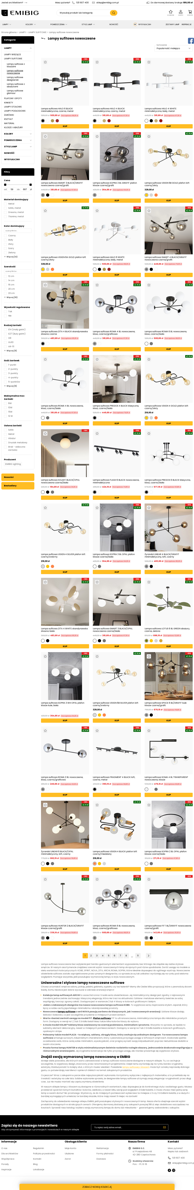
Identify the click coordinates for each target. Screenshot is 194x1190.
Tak (10, 311)
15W (10, 411)
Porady (5, 1164)
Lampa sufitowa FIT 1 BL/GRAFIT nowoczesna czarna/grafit (168, 927)
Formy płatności (104, 1153)
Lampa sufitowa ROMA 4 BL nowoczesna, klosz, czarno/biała (62, 407)
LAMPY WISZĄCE (12, 54)
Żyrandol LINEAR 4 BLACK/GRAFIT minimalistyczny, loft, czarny (162, 555)
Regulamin (38, 1148)
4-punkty (13, 377)
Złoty (10, 244)
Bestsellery (10, 485)
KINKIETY (8, 102)
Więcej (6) (12, 350)
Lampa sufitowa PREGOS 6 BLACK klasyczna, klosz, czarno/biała (168, 481)
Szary (11, 248)
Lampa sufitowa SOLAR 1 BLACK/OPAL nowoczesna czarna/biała (60, 481)
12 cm (11, 276)
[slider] (5, 185)
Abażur (12, 438)
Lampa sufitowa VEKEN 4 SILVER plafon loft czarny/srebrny (63, 555)
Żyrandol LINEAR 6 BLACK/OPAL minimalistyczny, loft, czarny (57, 852)
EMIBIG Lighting (13, 464)
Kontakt (37, 1158)
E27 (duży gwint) (17, 333)
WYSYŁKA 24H (142, 24)
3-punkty (13, 373)
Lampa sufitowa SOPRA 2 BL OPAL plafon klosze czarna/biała (166, 852)
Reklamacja (102, 1148)
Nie (9, 315)
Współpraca (7, 1158)
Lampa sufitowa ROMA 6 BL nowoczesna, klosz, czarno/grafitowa (114, 927)
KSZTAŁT (8, 119)
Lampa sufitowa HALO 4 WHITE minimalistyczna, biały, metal (160, 109)
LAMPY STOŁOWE (13, 106)
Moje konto (70, 1148)
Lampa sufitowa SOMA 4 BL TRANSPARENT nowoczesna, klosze (166, 778)
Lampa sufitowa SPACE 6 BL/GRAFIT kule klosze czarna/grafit (166, 704)
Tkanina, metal (16, 216)
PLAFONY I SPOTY (13, 98)
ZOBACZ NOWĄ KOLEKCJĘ (97, 1187)
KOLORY (29, 24)
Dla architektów (9, 1153)
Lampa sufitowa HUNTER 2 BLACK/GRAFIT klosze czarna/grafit (62, 927)
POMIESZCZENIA (57, 24)
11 (138, 955)
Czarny (12, 235)
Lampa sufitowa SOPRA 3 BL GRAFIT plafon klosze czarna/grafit (115, 184)
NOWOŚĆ (113, 24)
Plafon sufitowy (102, 1018)
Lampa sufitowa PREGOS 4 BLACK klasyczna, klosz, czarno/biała (116, 407)
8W (10, 403)
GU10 (10, 342)
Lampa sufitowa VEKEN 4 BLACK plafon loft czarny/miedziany (115, 852)
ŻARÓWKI (9, 114)
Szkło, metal (14, 208)
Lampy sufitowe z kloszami (16, 65)
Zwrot (68, 1158)
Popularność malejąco (168, 48)
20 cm (11, 288)
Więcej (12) (12, 256)
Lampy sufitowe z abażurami (16, 85)
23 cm (11, 293)
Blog (35, 1164)
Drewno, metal (16, 212)
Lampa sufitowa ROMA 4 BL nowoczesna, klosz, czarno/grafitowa (114, 332)
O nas (4, 1148)
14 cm (11, 280)
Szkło (11, 429)
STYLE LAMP (87, 24)
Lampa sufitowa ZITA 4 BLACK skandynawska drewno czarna (64, 332)
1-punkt (12, 364)
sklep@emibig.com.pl (107, 2)
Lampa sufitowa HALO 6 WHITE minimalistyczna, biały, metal (108, 258)
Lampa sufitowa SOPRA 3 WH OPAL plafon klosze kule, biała (62, 704)
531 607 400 (82, 2)
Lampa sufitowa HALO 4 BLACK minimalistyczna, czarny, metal (109, 109)
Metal (11, 203)
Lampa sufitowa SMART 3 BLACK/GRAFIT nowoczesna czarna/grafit (62, 184)
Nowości (9, 477)
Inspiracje (6, 1169)
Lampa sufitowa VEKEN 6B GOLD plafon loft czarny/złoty (167, 184)
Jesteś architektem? (12, 2)
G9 (9, 338)
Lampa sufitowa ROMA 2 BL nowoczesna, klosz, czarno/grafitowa (62, 778)
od (5, 189)
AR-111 (11, 346)
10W (10, 407)
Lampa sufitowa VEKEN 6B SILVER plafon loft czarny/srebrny (115, 704)
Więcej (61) (12, 297)
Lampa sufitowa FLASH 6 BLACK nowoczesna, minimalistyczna (116, 481)
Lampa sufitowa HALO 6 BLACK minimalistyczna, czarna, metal (57, 109)
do (18, 189)
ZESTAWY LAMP (172, 24)
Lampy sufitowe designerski (15, 78)
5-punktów (14, 381)
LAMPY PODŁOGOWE (15, 110)
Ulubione (69, 1153)
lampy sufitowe (66, 1011)
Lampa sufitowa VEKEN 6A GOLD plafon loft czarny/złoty (63, 258)
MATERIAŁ (9, 123)
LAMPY (5, 24)
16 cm (11, 284)
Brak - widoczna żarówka (16, 448)
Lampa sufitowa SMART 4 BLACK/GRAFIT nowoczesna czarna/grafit (166, 258)
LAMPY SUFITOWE (37, 32)
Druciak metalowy (17, 442)
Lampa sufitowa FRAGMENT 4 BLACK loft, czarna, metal (114, 778)
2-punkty (13, 369)
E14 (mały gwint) (17, 329)
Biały (10, 239)
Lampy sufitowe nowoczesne (64, 32)
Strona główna (9, 32)
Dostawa (101, 1158)
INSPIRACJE (186, 24)
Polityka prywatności (44, 1153)
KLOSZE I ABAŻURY (13, 127)
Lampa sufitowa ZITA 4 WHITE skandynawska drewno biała (64, 629)
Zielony (12, 252)
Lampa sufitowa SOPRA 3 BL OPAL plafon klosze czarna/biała (114, 555)
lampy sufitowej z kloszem (136, 1067)
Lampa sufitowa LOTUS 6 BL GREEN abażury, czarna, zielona (167, 629)
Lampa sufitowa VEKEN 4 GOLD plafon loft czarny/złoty (166, 407)
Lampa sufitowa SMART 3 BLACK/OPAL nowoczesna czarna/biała (112, 629)
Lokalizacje (38, 1169)
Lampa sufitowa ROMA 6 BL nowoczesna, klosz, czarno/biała (166, 332)
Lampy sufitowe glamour (15, 92)
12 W (10, 416)
